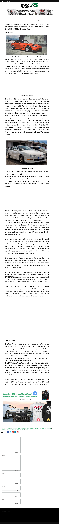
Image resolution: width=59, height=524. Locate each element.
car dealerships (37, 428)
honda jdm (44, 428)
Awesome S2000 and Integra (29, 20)
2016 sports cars (7, 428)
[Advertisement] (26, 83)
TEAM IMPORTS (4, 522)
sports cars (19, 429)
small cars (9, 429)
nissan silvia (4, 429)
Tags (2, 428)
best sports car (30, 428)
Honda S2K (49, 428)
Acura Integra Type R (22, 428)
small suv (14, 429)
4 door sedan (14, 428)
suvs (23, 429)
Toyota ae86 (27, 429)
